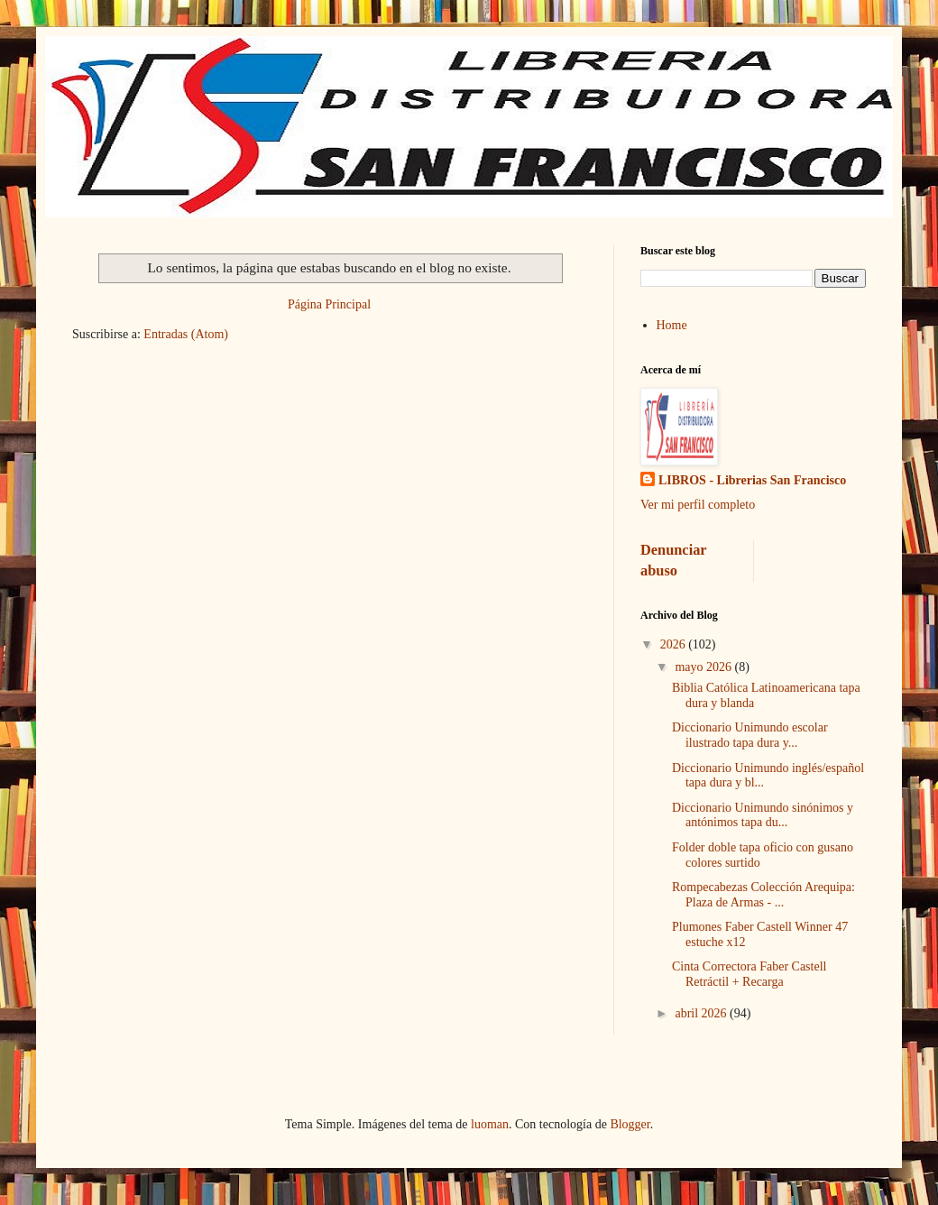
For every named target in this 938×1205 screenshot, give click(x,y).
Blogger (629, 1124)
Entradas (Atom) (185, 334)
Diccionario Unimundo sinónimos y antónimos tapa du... (762, 815)
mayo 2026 (704, 667)
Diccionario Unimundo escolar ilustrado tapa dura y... (750, 735)
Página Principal (329, 304)
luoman (490, 1124)
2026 (674, 644)
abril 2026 (702, 1013)
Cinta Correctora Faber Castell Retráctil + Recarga (749, 974)
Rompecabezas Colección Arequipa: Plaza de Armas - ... (763, 894)
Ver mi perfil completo (697, 504)
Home (672, 325)
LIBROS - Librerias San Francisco (752, 480)
